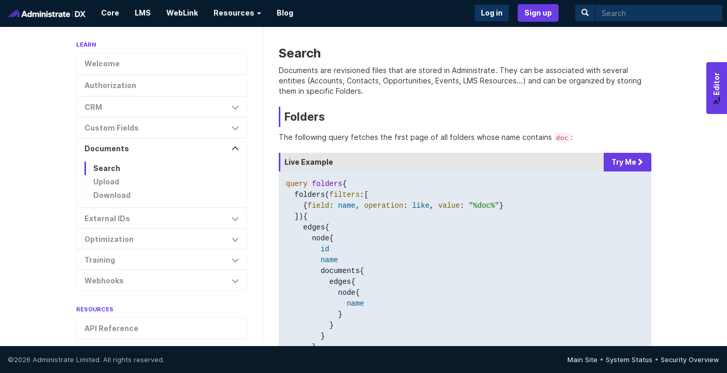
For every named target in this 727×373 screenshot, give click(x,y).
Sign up (538, 12)
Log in (492, 12)
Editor (716, 88)
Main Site (582, 359)
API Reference (111, 328)
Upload (106, 181)
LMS (143, 12)
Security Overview (690, 359)
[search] (659, 13)
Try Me (627, 161)
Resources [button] (237, 12)
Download (112, 195)
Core (110, 12)
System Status (629, 359)
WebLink (182, 12)
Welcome (102, 63)
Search (106, 168)
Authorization (110, 85)
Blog (285, 12)
